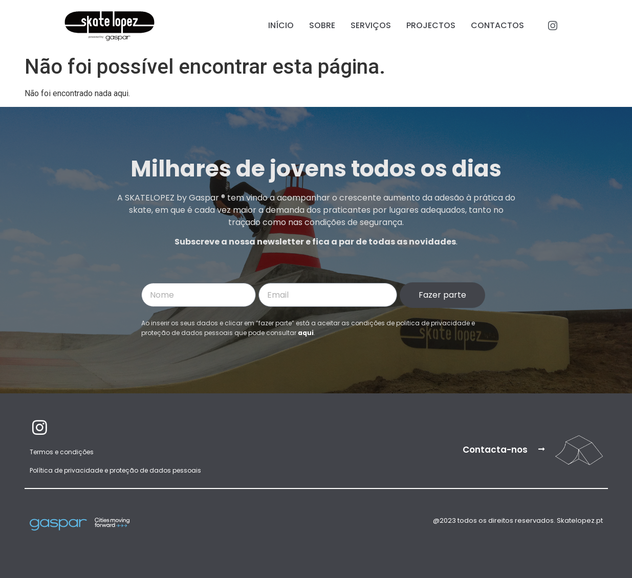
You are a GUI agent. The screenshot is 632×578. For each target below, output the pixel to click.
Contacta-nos (495, 449)
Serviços (371, 25)
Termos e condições (62, 452)
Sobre (322, 25)
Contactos (497, 25)
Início (281, 25)
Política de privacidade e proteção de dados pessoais (115, 470)
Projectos (430, 25)
